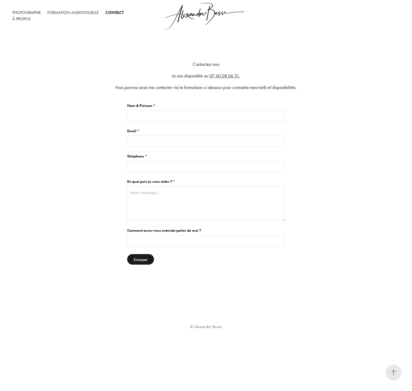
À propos (21, 18)
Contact (114, 12)
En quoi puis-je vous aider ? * (151, 182)
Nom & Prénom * (141, 106)
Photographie (26, 12)
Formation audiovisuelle (73, 12)
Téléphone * (137, 156)
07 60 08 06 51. (224, 76)
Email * (133, 131)
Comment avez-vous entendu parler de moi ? (164, 230)
